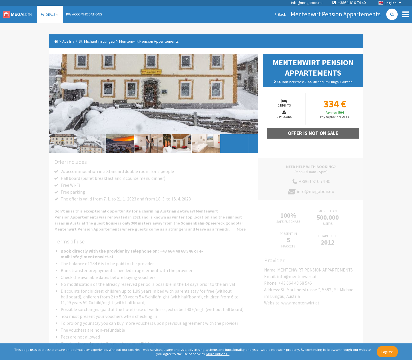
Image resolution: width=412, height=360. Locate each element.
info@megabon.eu (306, 2)
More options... (217, 354)
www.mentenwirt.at (300, 303)
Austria (68, 41)
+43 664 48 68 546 (295, 283)
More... (242, 229)
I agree (387, 351)
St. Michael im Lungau (97, 41)
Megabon (17, 14)
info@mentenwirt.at (297, 276)
